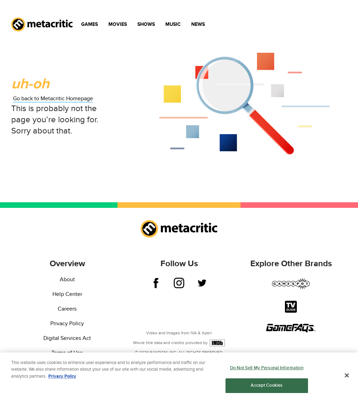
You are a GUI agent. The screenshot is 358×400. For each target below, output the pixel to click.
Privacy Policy (67, 323)
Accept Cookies (266, 386)
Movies (117, 24)
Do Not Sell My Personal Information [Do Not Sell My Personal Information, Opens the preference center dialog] (266, 368)
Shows (146, 24)
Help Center (67, 294)
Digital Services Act (67, 338)
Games (89, 24)
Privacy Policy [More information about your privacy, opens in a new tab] (62, 377)
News (198, 24)
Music (173, 24)
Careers (67, 308)
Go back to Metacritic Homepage (53, 98)
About (67, 279)
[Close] (347, 376)
